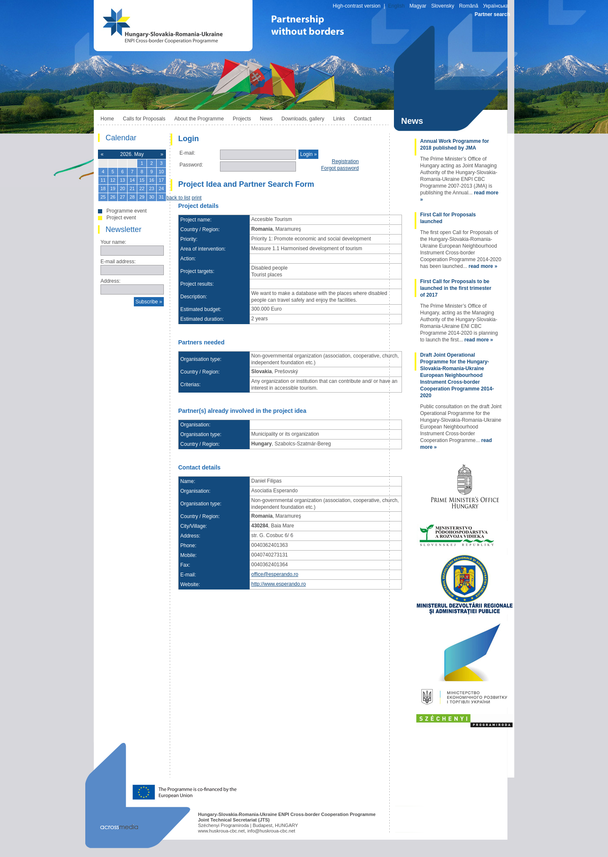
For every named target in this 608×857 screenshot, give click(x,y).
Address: (110, 281)
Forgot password (339, 168)
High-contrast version (356, 6)
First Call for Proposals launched (448, 218)
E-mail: (187, 153)
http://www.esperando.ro (278, 584)
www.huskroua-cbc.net (221, 830)
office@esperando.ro (274, 574)
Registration (345, 161)
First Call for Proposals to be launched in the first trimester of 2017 (455, 288)
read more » (483, 266)
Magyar (418, 6)
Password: (191, 165)
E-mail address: (118, 262)
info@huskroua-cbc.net (271, 830)
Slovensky (442, 6)
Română (468, 6)
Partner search (492, 14)
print (196, 198)
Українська (495, 6)
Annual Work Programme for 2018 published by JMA (454, 144)
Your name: (113, 242)
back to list (178, 198)
